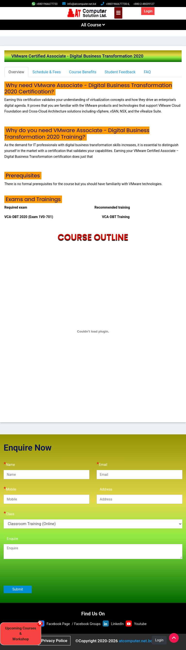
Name (9, 464)
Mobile (10, 489)
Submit (17, 589)
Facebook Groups (87, 624)
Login (148, 11)
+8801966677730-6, (118, 4)
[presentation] (40, 572)
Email (102, 464)
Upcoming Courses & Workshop (20, 633)
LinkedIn (117, 624)
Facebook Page (58, 624)
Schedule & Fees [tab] (46, 72)
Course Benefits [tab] (82, 72)
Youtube (140, 624)
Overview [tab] (16, 72)
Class (9, 513)
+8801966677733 (45, 4)
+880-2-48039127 (144, 4)
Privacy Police (54, 640)
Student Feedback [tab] (120, 72)
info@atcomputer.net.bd (81, 4)
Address (104, 489)
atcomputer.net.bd (136, 640)
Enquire (11, 538)
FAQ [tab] (147, 72)
